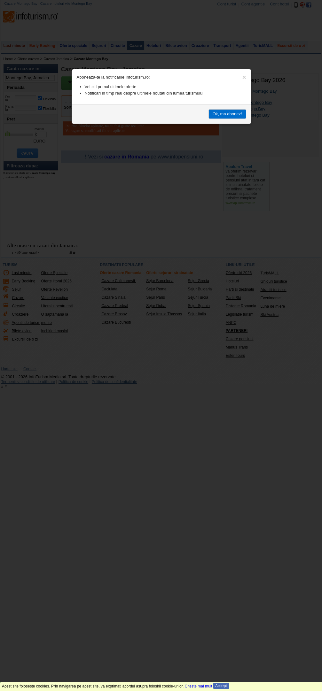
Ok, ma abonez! (227, 113)
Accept (221, 686)
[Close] (244, 77)
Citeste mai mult (198, 686)
